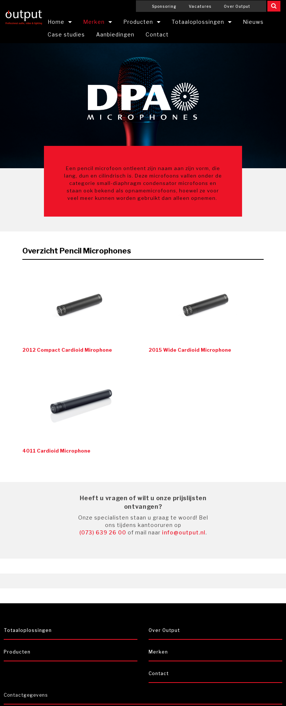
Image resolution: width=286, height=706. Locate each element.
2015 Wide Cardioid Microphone (190, 350)
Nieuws (253, 22)
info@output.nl (184, 532)
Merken (94, 22)
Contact (157, 34)
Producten (138, 22)
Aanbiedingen (115, 34)
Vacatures (200, 6)
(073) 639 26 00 (102, 532)
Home (56, 22)
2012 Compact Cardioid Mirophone (67, 350)
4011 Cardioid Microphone (56, 451)
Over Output (237, 6)
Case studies (66, 34)
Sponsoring (164, 6)
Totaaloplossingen (198, 22)
